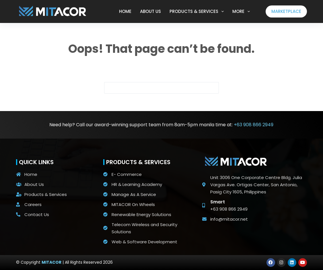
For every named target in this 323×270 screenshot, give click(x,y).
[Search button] (213, 88)
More (242, 11)
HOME (125, 11)
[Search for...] (155, 88)
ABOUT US (150, 11)
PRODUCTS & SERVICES (198, 11)
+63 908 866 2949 (253, 124)
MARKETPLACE (286, 11)
